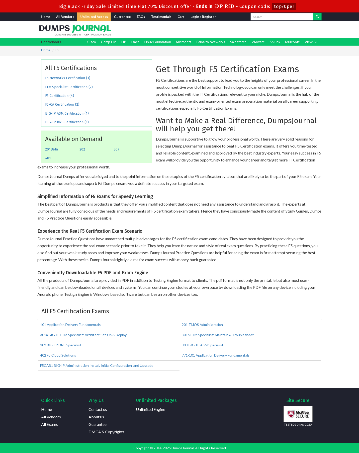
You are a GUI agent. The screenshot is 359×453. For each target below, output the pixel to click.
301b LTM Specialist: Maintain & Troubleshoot (218, 335)
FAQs (141, 17)
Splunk (275, 42)
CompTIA (108, 42)
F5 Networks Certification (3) (67, 78)
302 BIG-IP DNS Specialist (60, 345)
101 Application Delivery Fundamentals (70, 324)
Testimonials (161, 17)
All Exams (49, 424)
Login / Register (203, 17)
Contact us (98, 409)
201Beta (51, 149)
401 (48, 158)
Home (45, 17)
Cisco (91, 42)
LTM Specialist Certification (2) (69, 87)
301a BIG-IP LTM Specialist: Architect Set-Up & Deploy (83, 335)
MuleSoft (292, 42)
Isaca (135, 42)
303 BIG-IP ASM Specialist (202, 345)
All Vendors (65, 17)
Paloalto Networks (210, 42)
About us (96, 416)
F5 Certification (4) (59, 96)
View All (311, 42)
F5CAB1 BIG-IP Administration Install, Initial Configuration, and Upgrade (96, 365)
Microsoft (183, 42)
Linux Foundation (157, 42)
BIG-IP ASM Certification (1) (67, 113)
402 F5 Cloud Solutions (58, 355)
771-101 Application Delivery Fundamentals (216, 355)
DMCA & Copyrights (106, 431)
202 (82, 149)
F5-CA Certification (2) (62, 104)
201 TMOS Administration (202, 324)
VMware (258, 42)
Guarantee (122, 17)
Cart (181, 17)
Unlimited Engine (150, 409)
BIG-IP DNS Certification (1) (67, 122)
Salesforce (238, 42)
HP (123, 42)
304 (116, 149)
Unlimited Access (94, 17)
